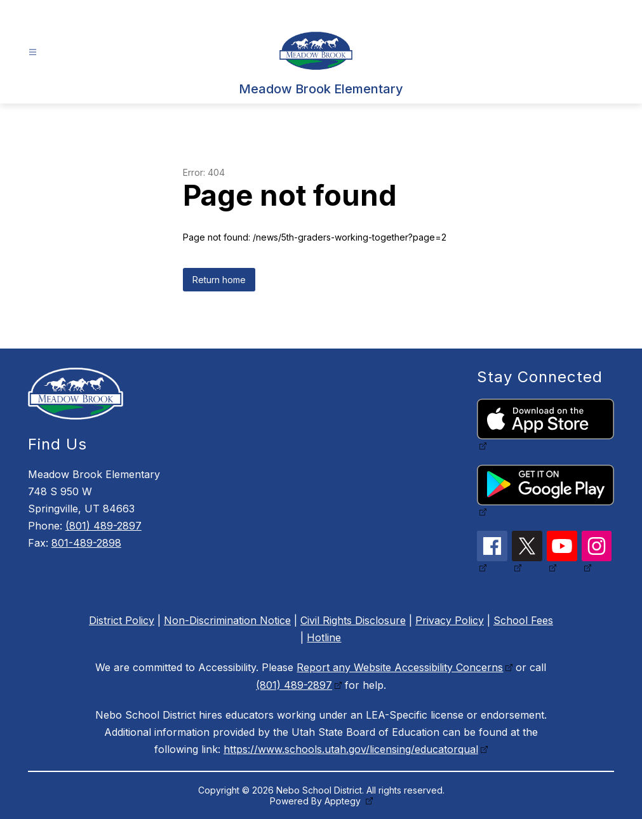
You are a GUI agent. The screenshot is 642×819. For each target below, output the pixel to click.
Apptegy (343, 801)
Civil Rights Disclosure (353, 620)
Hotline (324, 637)
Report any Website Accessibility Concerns (400, 667)
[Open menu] (32, 52)
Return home (219, 279)
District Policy (121, 620)
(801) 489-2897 (103, 525)
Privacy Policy (449, 620)
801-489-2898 (86, 542)
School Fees (523, 620)
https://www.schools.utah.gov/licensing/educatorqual (351, 749)
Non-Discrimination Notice (227, 620)
